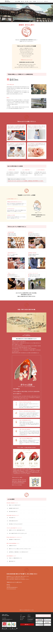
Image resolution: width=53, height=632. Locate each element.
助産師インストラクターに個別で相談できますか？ (17, 530)
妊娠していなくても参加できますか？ (15, 505)
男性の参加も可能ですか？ (13, 511)
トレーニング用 (9, 628)
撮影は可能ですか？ (12, 561)
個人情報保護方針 (30, 619)
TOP (21, 615)
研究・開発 (26, 1)
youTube (14, 628)
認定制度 (34, 1)
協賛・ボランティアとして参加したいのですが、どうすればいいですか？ (20, 548)
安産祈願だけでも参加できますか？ (14, 539)
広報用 (4, 628)
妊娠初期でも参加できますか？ (14, 508)
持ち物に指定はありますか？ (13, 520)
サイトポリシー (30, 621)
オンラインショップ (40, 1)
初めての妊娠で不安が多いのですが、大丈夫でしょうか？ (18, 533)
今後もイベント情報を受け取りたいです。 (15, 558)
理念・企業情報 (17, 1)
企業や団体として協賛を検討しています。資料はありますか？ (18, 551)
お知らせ (30, 1)
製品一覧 (22, 1)
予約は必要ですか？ (12, 517)
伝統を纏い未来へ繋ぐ (26, 3)
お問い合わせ (46, 1)
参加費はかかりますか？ (13, 545)
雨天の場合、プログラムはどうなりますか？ (16, 523)
